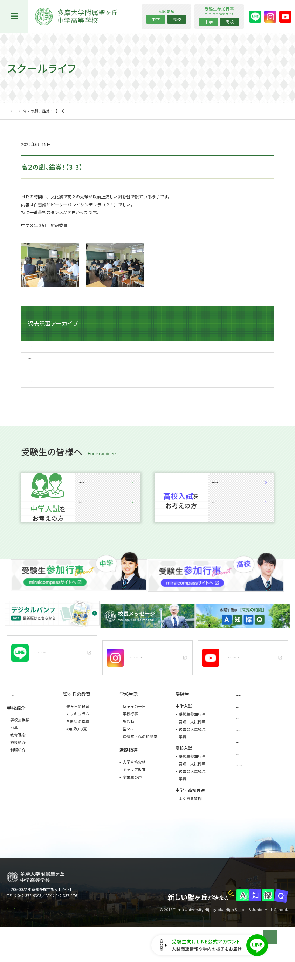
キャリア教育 (134, 796)
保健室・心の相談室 (140, 763)
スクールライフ (37, 111)
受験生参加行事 (192, 741)
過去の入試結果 (192, 756)
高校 (177, 19)
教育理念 (18, 762)
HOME (12, 111)
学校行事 (130, 741)
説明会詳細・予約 (107, 512)
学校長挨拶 (19, 747)
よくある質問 (190, 825)
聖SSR (128, 756)
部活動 (128, 748)
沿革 (14, 755)
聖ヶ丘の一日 (134, 733)
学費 (182, 763)
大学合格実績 (134, 789)
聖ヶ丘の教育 (77, 733)
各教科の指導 (77, 748)
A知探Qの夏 (76, 756)
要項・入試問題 (192, 748)
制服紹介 (18, 777)
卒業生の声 (132, 804)
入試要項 (107, 546)
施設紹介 (18, 770)
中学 (156, 19)
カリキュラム (77, 741)
